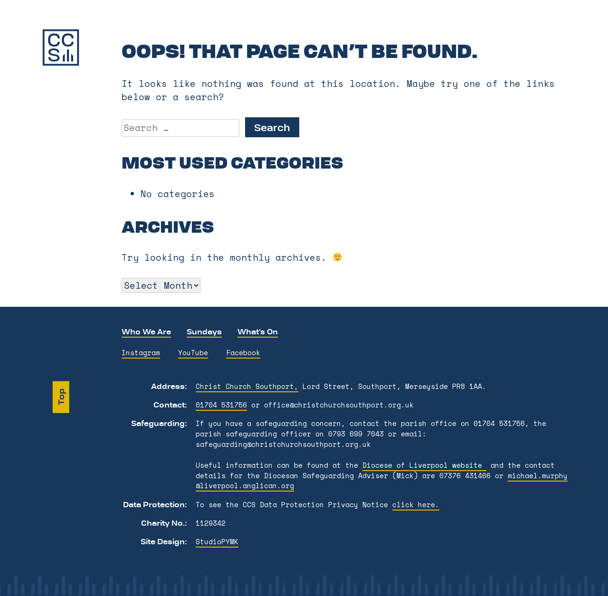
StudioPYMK (217, 542)
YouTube (193, 353)
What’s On (258, 331)
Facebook (243, 353)
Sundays (204, 331)
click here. (415, 505)
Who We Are (146, 331)
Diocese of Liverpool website (424, 465)
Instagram (141, 353)
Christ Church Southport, (247, 386)
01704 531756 (221, 405)
